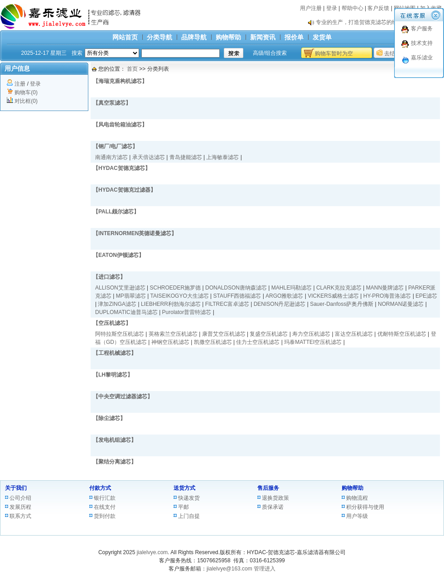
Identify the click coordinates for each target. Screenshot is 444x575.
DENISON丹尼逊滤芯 (280, 304)
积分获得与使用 (365, 507)
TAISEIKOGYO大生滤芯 (179, 296)
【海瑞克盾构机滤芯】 (120, 81)
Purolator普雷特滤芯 (187, 312)
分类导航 (159, 37)
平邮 (183, 507)
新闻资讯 (262, 37)
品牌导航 (194, 37)
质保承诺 (273, 507)
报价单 (294, 37)
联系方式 (20, 516)
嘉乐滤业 (422, 57)
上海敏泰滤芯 (222, 157)
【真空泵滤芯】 (112, 103)
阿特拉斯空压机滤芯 (119, 334)
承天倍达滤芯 (148, 157)
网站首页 (125, 37)
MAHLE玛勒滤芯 (291, 288)
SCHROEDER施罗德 (175, 288)
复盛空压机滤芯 (269, 334)
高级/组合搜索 (270, 53)
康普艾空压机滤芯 (224, 334)
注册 (19, 84)
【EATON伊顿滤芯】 (118, 255)
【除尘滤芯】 (109, 418)
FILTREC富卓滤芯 (227, 304)
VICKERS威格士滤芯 (333, 296)
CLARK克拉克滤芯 (339, 288)
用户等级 (357, 516)
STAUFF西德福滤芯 (237, 296)
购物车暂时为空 (334, 53)
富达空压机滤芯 (354, 334)
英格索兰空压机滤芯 (173, 334)
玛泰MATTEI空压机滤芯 (313, 342)
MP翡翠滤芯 (131, 296)
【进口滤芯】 (109, 277)
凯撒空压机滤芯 (213, 342)
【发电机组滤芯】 (114, 440)
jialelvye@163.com (229, 568)
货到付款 (105, 516)
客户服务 (422, 28)
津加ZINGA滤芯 (117, 304)
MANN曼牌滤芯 (385, 288)
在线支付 (105, 507)
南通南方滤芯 (111, 157)
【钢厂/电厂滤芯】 (115, 146)
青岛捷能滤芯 (185, 157)
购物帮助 (228, 37)
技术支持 (422, 43)
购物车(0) (26, 92)
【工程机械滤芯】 (114, 353)
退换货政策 (275, 498)
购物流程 (357, 498)
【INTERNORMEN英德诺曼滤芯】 (135, 233)
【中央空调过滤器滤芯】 (123, 396)
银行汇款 (105, 498)
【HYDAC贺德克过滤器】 (124, 190)
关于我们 (16, 488)
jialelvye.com (152, 552)
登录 (331, 8)
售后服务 (268, 488)
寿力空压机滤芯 (311, 334)
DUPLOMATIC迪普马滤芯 (126, 312)
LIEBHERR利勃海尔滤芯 (171, 304)
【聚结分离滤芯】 (114, 462)
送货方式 (184, 488)
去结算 (392, 53)
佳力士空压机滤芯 (258, 342)
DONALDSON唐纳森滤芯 (236, 288)
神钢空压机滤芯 (170, 342)
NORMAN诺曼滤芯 (401, 304)
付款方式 (100, 488)
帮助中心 (352, 8)
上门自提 (189, 516)
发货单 (322, 37)
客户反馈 (378, 8)
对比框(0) (26, 101)
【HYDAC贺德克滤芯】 (121, 168)
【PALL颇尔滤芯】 (116, 211)
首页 (132, 69)
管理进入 (264, 568)
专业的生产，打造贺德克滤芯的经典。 (362, 22)
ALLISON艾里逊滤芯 (120, 288)
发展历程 (20, 507)
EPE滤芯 (426, 296)
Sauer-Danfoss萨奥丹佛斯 (341, 304)
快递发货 (189, 498)
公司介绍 (20, 498)
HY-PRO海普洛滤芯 (387, 296)
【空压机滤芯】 (112, 323)
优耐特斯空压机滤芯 (401, 334)
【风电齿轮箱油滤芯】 (120, 124)
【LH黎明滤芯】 (113, 375)
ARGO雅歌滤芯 (284, 296)
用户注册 (311, 8)
